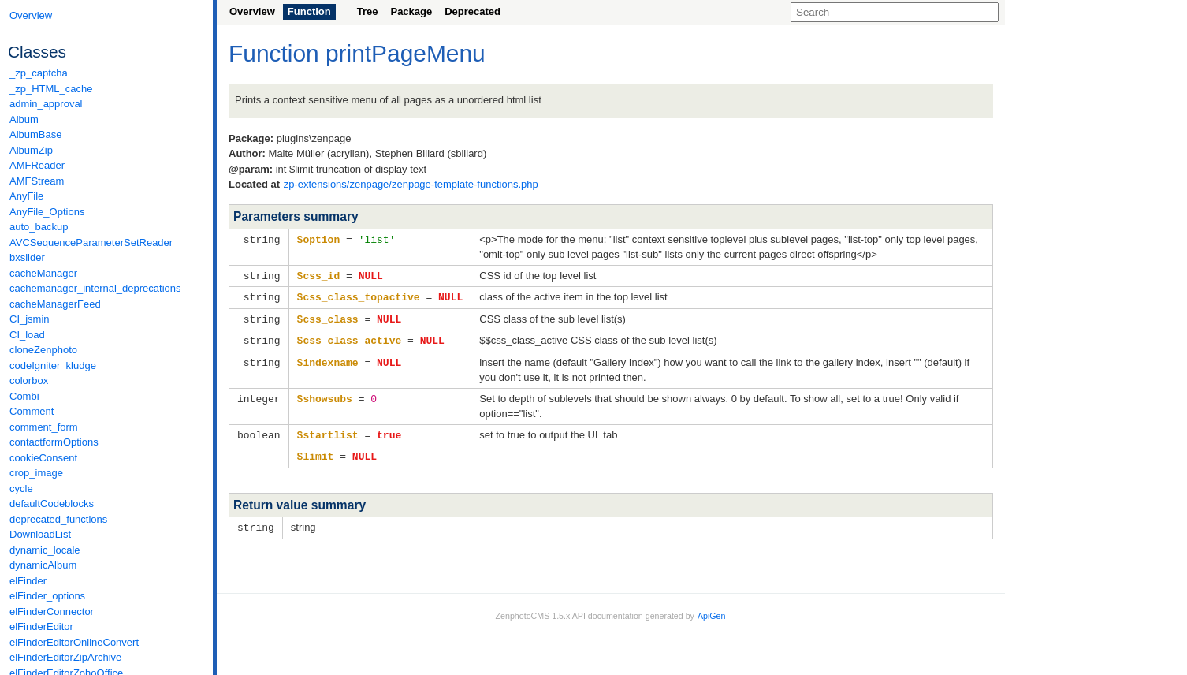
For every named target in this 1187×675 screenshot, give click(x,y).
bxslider (27, 257)
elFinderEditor (41, 626)
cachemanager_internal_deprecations (95, 288)
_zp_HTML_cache (51, 89)
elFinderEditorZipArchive (65, 657)
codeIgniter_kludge (52, 365)
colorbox (28, 380)
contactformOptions (54, 442)
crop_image (36, 473)
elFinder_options (47, 596)
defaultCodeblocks (51, 503)
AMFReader (37, 165)
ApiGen (712, 610)
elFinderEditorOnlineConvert (74, 642)
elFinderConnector (51, 611)
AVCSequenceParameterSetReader (91, 242)
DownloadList (40, 534)
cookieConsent (43, 458)
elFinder (28, 581)
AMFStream (36, 181)
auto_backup (38, 227)
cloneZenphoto (43, 350)
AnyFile (26, 196)
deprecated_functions (58, 519)
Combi (24, 396)
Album (24, 119)
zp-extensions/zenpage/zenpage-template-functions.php (411, 184)
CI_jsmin (29, 319)
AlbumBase (35, 134)
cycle (21, 488)
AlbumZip (31, 150)
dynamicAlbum (42, 565)
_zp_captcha (38, 73)
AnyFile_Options (46, 212)
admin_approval (46, 104)
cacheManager (43, 273)
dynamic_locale (44, 550)
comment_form (43, 427)
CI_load (27, 335)
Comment (31, 411)
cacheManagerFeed (55, 304)
